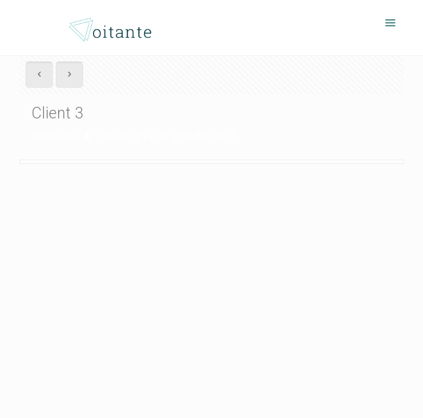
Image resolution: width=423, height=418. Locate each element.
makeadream (121, 136)
